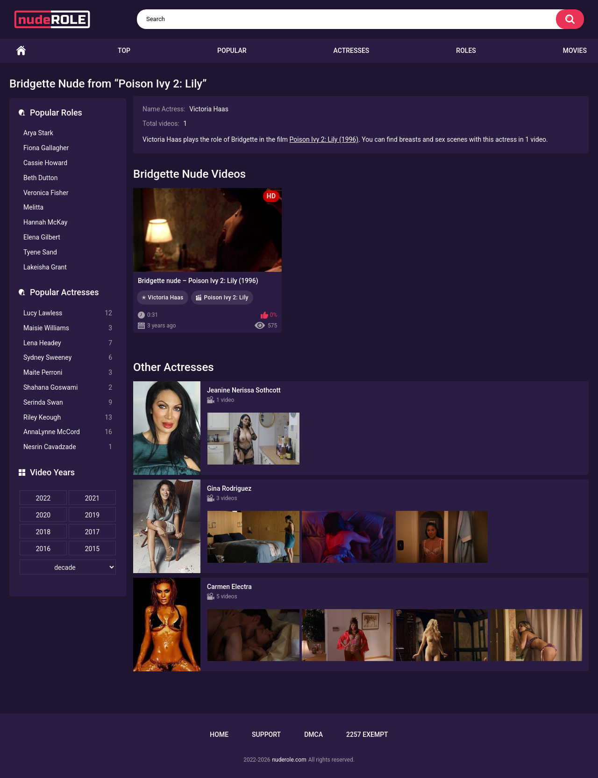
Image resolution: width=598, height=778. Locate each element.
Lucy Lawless (67, 313)
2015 (92, 549)
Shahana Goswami (67, 388)
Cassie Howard (45, 163)
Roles (466, 50)
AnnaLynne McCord (67, 432)
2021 (92, 498)
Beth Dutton (40, 178)
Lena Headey (67, 343)
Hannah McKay (45, 222)
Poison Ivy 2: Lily (226, 297)
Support (266, 734)
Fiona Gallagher (46, 148)
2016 (43, 549)
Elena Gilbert (41, 237)
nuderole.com (289, 759)
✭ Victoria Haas (163, 297)
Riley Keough (67, 418)
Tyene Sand (40, 252)
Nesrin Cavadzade (67, 447)
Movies (575, 50)
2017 (92, 532)
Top (124, 50)
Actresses (352, 50)
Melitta (33, 207)
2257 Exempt (367, 734)
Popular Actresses (64, 292)
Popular (231, 50)
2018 (43, 532)
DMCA (313, 734)
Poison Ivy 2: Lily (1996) (324, 139)
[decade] (68, 567)
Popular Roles (56, 112)
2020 (43, 515)
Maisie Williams (67, 328)
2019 (92, 515)
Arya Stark (38, 133)
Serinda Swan (67, 403)
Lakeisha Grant (45, 267)
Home (21, 51)
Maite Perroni (67, 373)
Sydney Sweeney (67, 358)
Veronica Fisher (45, 192)
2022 (43, 498)
